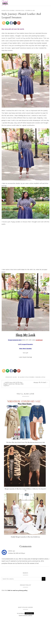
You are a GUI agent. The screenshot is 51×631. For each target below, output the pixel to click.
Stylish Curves (11, 2)
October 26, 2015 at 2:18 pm (21, 553)
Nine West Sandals (25, 348)
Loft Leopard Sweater (25, 344)
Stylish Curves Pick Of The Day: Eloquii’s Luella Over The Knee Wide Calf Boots (13, 384)
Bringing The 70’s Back (40, 382)
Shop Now (29, 613)
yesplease (39, 340)
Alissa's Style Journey (8, 10)
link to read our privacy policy (17, 590)
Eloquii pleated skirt (15, 340)
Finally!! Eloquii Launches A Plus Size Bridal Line (25, 537)
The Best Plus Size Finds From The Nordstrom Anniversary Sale (25, 442)
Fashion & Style (19, 10)
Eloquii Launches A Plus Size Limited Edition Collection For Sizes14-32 (25, 489)
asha (15, 551)
